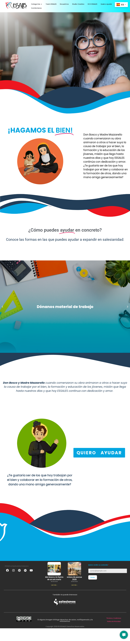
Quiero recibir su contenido (98, 565)
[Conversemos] (124, 635)
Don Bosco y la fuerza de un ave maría (54, 578)
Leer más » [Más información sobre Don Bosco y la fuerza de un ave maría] (54, 585)
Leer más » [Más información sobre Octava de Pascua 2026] (74, 585)
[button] (2, 306)
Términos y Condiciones (113, 618)
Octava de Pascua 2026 (74, 578)
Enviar (93, 577)
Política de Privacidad (113, 621)
